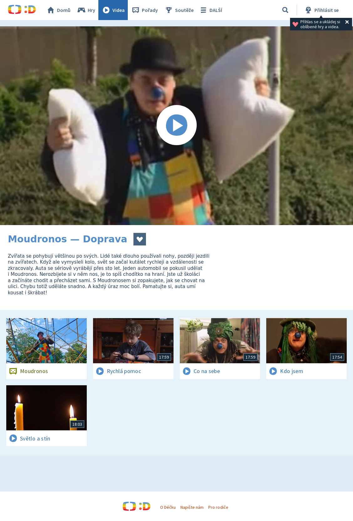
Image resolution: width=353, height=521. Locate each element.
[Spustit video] (176, 125)
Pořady (144, 10)
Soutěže (179, 10)
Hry (86, 10)
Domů (58, 10)
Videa (113, 10)
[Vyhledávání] (285, 10)
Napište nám (192, 507)
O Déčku (168, 507)
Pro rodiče (218, 507)
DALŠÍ (210, 10)
